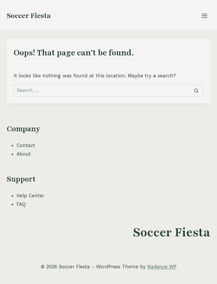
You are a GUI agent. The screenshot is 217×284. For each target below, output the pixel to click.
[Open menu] (204, 16)
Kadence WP (162, 266)
